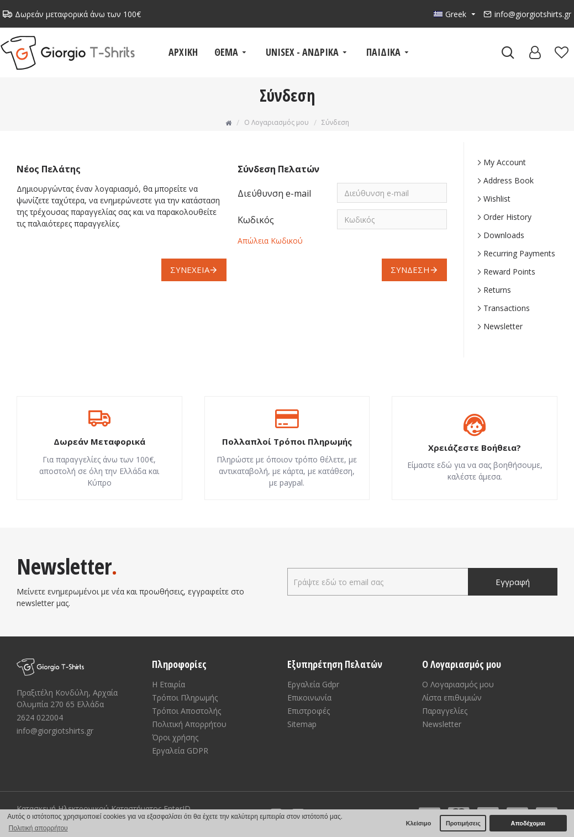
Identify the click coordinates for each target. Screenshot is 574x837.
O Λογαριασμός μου (276, 122)
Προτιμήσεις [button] (463, 823)
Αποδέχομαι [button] (528, 823)
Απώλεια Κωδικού (270, 240)
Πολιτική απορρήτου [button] (38, 828)
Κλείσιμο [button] (418, 823)
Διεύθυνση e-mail (274, 193)
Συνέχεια (189, 269)
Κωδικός (256, 220)
